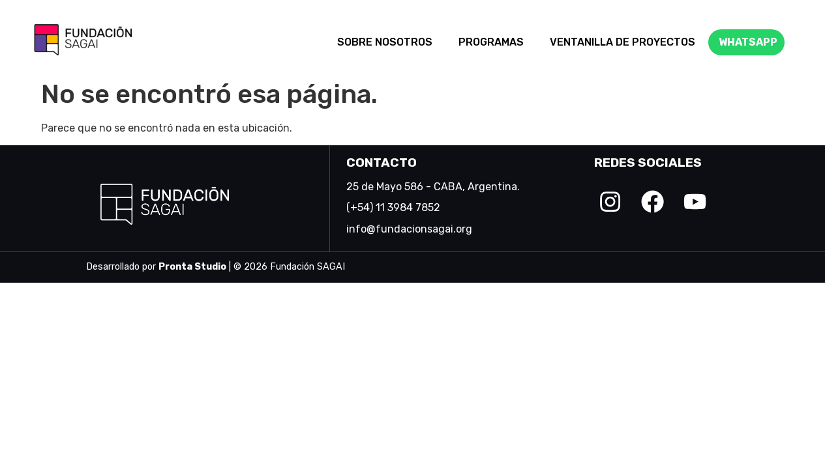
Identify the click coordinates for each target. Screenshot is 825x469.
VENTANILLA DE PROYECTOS (622, 42)
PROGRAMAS (491, 42)
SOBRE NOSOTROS (384, 42)
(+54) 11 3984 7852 (393, 207)
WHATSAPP (748, 42)
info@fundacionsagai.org (409, 229)
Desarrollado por (156, 266)
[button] (388, 42)
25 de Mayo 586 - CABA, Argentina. (433, 186)
